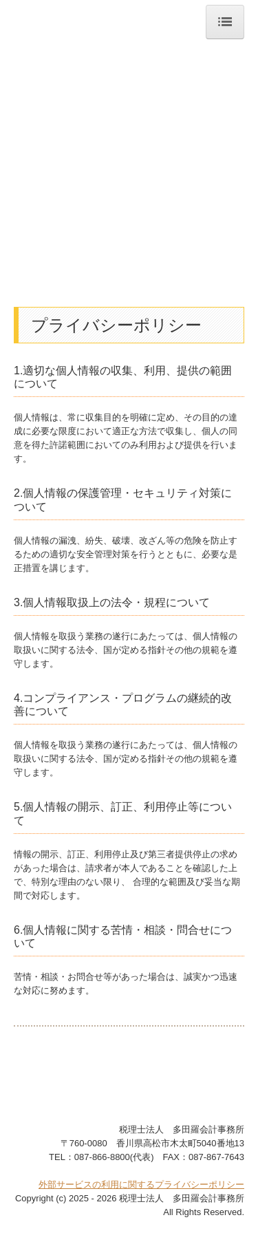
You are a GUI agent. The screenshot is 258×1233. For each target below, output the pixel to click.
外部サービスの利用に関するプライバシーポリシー (141, 1184)
